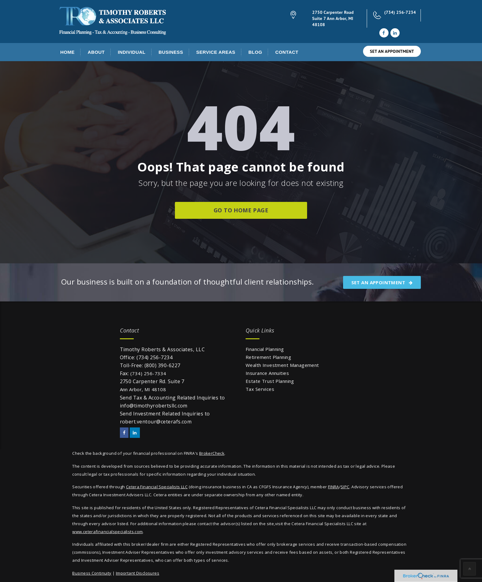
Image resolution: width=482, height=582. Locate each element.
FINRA (333, 487)
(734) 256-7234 (400, 12)
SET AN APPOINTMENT (392, 51)
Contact (286, 52)
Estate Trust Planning (270, 381)
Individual (131, 52)
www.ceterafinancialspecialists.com (107, 531)
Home (67, 52)
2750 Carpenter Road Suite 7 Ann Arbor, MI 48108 (333, 18)
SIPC (345, 487)
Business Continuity (91, 573)
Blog (255, 52)
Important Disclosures (137, 573)
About (96, 52)
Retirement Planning (268, 357)
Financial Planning (265, 349)
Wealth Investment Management (282, 365)
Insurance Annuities (267, 373)
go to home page (241, 210)
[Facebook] (383, 32)
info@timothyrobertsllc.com (154, 405)
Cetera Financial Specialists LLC (157, 487)
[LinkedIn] (395, 32)
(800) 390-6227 (162, 365)
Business (171, 52)
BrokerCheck (211, 453)
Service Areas (215, 52)
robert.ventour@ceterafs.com (156, 421)
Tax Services (260, 389)
